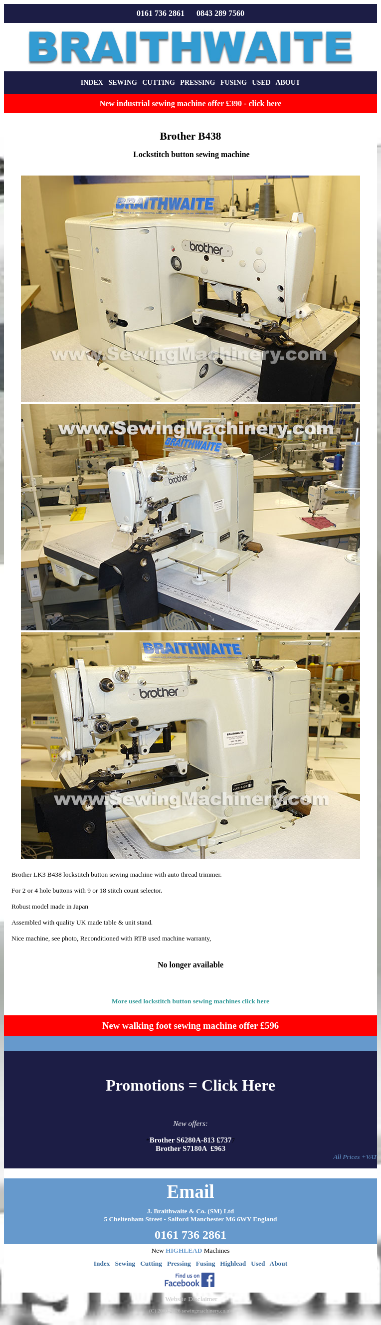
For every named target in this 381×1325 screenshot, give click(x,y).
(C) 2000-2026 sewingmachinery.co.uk (190, 1311)
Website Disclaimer (191, 1299)
